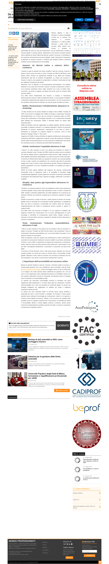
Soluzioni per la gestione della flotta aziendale (44, 357)
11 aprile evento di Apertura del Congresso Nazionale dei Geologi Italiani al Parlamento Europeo (13, 60)
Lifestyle (22, 28)
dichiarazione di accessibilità (31, 269)
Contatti (44, 544)
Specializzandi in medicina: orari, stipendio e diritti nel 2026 (91, 461)
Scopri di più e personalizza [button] (25, 19)
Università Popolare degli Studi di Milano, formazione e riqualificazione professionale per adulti (47, 375)
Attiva (69, 557)
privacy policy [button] (64, 7)
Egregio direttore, (78, 493)
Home (9, 11)
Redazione (29, 28)
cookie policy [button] (30, 10)
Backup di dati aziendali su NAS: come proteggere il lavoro (45, 340)
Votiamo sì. (76, 499)
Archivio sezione (62, 390)
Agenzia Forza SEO (34, 562)
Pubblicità (44, 547)
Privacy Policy (45, 550)
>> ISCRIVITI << (89, 555)
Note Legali (45, 552)
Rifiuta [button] (79, 19)
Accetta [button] (89, 19)
